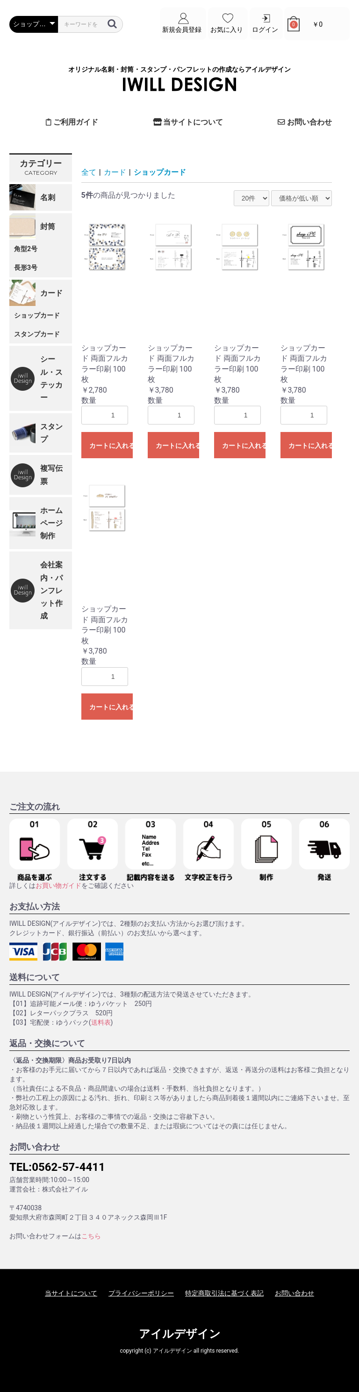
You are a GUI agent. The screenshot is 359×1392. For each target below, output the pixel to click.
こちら (91, 1236)
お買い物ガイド (58, 885)
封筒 (47, 226)
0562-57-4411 (68, 1166)
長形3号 (25, 267)
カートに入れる (111, 445)
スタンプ (51, 433)
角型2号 (25, 249)
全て (88, 171)
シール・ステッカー (51, 378)
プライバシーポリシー (141, 1293)
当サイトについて (188, 122)
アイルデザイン (180, 1333)
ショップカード (37, 315)
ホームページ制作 (51, 523)
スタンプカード (37, 333)
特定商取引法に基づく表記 (224, 1293)
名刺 (47, 197)
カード (51, 292)
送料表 (101, 1022)
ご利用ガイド (72, 122)
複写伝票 (51, 474)
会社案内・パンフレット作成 (51, 590)
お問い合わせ (305, 122)
